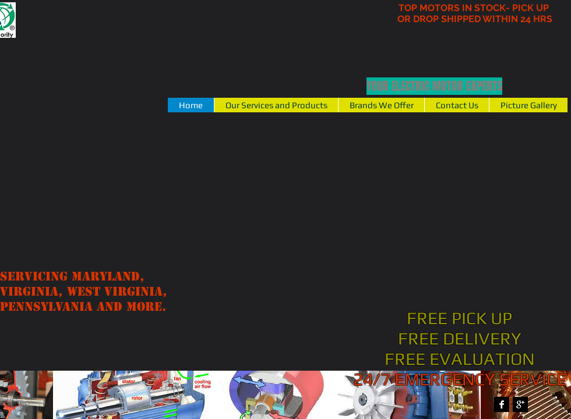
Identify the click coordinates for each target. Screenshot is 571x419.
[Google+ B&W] (520, 404)
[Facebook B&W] (501, 404)
